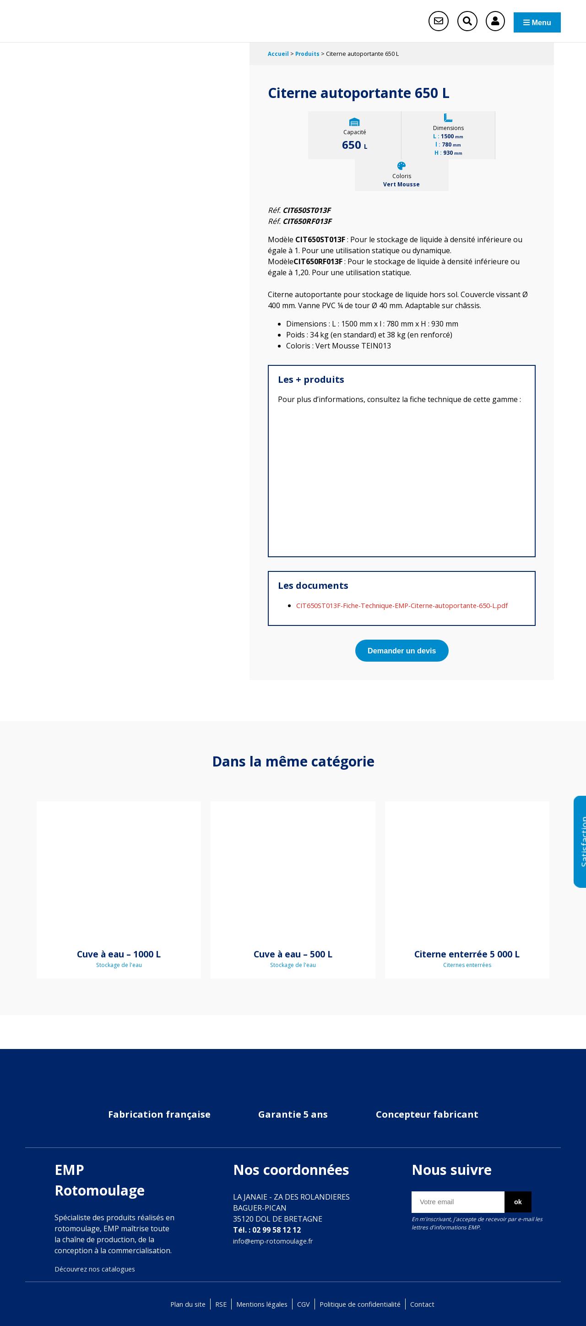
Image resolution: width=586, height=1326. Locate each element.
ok (514, 1202)
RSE (212, 1304)
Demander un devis (402, 663)
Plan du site (176, 1304)
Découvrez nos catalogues (99, 1269)
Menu (531, 22)
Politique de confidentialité (366, 1304)
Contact (434, 1304)
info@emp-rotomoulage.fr (278, 1241)
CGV (304, 1304)
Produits (309, 55)
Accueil (278, 55)
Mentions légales (258, 1304)
